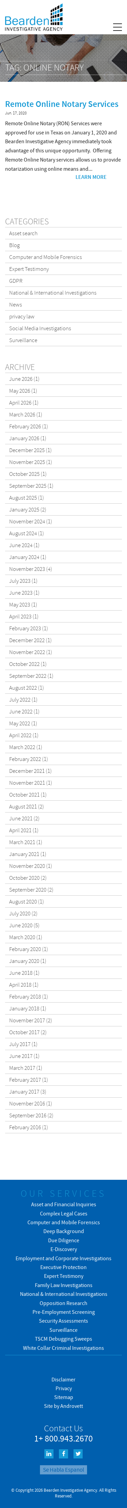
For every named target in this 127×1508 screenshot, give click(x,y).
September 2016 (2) (31, 1115)
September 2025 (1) (31, 485)
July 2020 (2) (23, 913)
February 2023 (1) (28, 628)
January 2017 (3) (27, 1091)
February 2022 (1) (28, 759)
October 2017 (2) (28, 1032)
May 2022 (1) (23, 723)
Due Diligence (63, 1240)
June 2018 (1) (24, 972)
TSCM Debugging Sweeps (63, 1338)
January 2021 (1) (27, 854)
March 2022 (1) (25, 747)
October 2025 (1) (28, 474)
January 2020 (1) (27, 961)
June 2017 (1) (24, 1056)
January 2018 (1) (27, 1008)
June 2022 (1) (24, 711)
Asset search (23, 233)
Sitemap (63, 1397)
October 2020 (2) (28, 877)
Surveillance (23, 340)
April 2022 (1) (24, 735)
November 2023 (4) (30, 569)
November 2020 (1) (30, 866)
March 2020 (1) (25, 937)
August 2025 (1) (26, 497)
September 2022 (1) (31, 675)
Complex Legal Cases (63, 1213)
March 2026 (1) (25, 414)
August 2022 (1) (26, 687)
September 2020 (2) (31, 889)
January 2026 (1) (27, 438)
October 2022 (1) (28, 664)
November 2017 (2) (30, 1020)
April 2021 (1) (24, 830)
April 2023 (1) (24, 616)
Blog (14, 245)
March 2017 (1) (25, 1068)
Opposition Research (63, 1303)
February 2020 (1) (28, 949)
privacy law (22, 316)
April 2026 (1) (24, 402)
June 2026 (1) (24, 379)
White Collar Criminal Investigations (63, 1347)
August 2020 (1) (26, 901)
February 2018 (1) (28, 996)
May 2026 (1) (23, 390)
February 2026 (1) (28, 426)
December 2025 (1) (30, 450)
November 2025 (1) (30, 462)
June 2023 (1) (24, 592)
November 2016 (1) (30, 1103)
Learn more (91, 176)
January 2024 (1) (27, 557)
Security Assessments (63, 1320)
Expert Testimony (29, 269)
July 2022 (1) (23, 699)
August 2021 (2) (26, 806)
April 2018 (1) (24, 984)
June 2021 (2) (24, 818)
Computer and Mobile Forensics (45, 257)
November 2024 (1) (30, 521)
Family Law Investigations (63, 1285)
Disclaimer (63, 1379)
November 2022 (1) (30, 652)
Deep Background (63, 1231)
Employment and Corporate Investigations (63, 1258)
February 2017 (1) (28, 1079)
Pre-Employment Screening (64, 1311)
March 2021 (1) (25, 842)
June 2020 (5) (24, 925)
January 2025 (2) (27, 509)
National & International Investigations (53, 292)
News (15, 304)
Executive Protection (63, 1267)
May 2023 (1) (23, 604)
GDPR (16, 280)
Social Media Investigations (40, 328)
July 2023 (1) (23, 580)
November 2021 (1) (30, 782)
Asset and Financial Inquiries (63, 1204)
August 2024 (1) (26, 533)
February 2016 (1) (28, 1127)
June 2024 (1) (24, 545)
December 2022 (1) (30, 640)
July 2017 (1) (23, 1044)
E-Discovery (63, 1249)
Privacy (64, 1388)
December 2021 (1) (30, 771)
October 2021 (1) (28, 794)
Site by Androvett (63, 1405)
